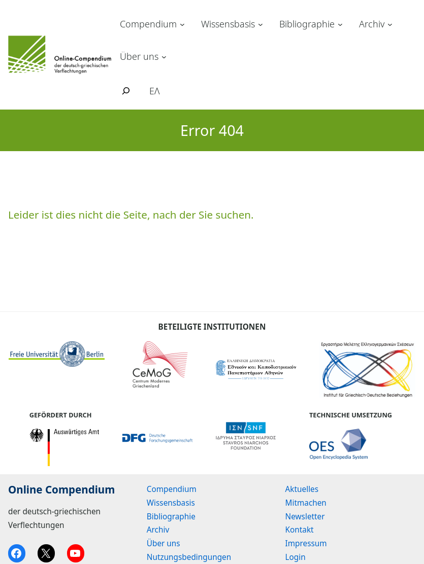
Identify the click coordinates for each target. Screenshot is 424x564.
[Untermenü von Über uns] (164, 56)
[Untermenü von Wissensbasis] (260, 24)
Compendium (148, 24)
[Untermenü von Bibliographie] (340, 24)
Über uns (139, 56)
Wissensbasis (228, 24)
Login (295, 557)
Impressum (306, 543)
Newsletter (305, 516)
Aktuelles (302, 489)
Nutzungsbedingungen (189, 557)
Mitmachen (306, 503)
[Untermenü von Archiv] (390, 24)
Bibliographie (307, 24)
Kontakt (299, 529)
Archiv (371, 24)
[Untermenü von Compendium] (182, 24)
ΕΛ (154, 91)
